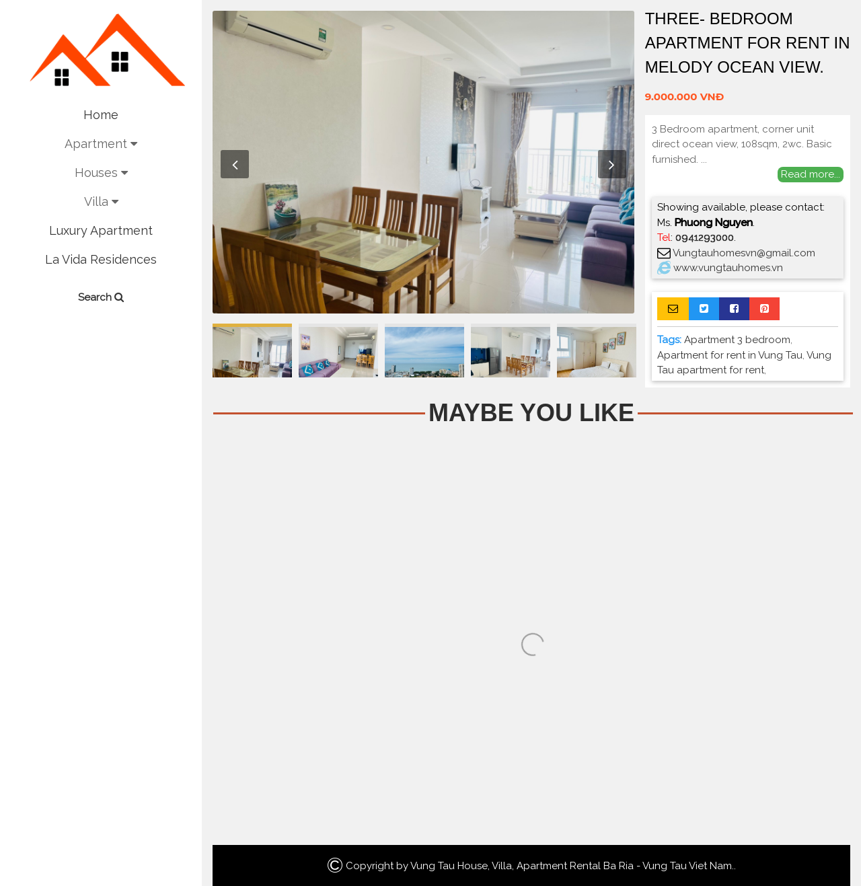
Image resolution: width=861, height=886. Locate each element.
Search (101, 297)
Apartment (101, 144)
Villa (101, 201)
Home (100, 115)
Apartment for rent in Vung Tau (729, 355)
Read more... (810, 174)
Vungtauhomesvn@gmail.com (744, 253)
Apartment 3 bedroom (737, 340)
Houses (101, 172)
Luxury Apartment (101, 230)
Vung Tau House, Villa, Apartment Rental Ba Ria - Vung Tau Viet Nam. (572, 866)
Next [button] (612, 164)
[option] (423, 162)
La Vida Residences (101, 259)
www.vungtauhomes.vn (728, 268)
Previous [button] (235, 164)
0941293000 (704, 237)
